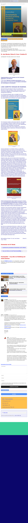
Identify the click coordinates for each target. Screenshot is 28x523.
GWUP (9, 38)
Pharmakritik (19, 38)
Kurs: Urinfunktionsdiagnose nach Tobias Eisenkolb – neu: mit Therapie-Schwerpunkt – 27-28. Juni (17, 277)
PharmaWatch (4, 40)
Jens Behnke (6, 314)
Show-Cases (4, 403)
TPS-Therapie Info (5, 401)
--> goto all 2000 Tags (17, 415)
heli (4, 36)
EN (9, 401)
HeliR (8, 337)
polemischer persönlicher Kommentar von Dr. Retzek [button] (14, 247)
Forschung (2, 280)
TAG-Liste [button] (5, 412)
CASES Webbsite (5, 405)
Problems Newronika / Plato (7, 407)
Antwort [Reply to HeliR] (8, 361)
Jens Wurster (13, 38)
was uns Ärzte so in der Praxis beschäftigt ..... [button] (12, 250)
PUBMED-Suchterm (8, 261)
